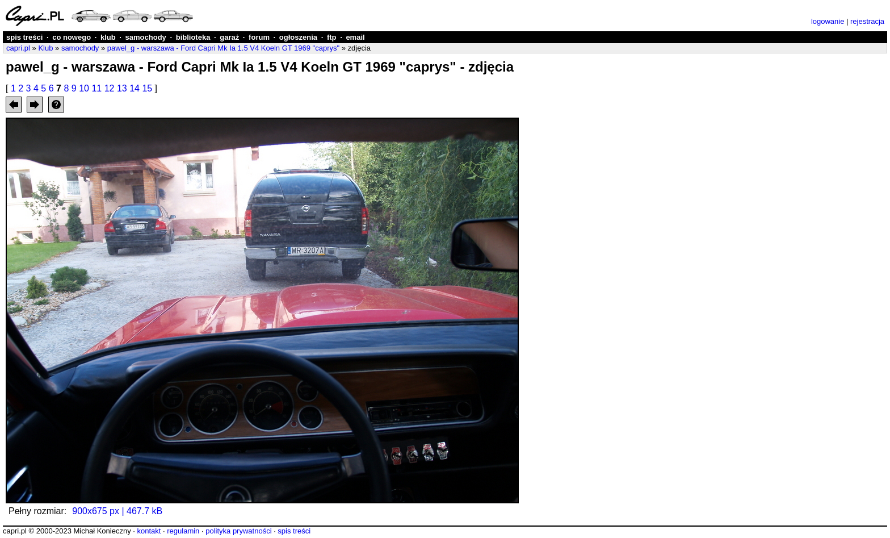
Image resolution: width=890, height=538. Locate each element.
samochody (145, 37)
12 (109, 88)
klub (108, 37)
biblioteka (193, 37)
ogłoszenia (298, 37)
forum (259, 37)
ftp (332, 37)
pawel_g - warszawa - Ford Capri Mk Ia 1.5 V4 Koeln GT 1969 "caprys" (223, 48)
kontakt (149, 531)
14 (134, 88)
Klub (45, 48)
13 (122, 88)
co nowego (71, 37)
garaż (229, 37)
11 (96, 88)
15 (147, 88)
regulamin (183, 531)
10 (84, 88)
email (355, 37)
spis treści (24, 37)
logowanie (828, 21)
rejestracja (867, 21)
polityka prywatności (238, 531)
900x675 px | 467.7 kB (117, 511)
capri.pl (18, 48)
